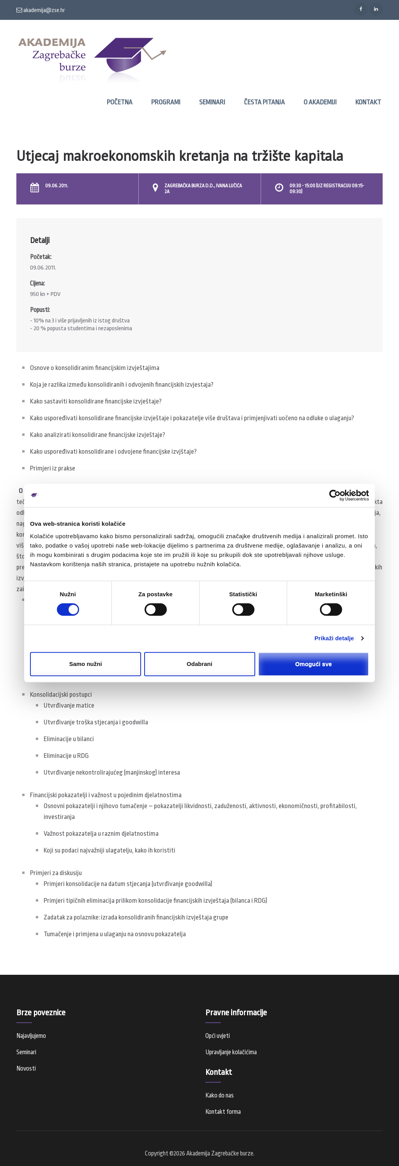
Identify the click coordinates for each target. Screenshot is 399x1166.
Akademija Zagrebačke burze (219, 1153)
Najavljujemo (31, 1035)
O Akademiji (320, 102)
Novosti (26, 1068)
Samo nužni (85, 663)
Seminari (212, 102)
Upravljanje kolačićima (231, 1052)
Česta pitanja (264, 102)
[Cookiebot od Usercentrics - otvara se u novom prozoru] (335, 495)
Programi (165, 102)
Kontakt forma (223, 1111)
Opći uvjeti (217, 1035)
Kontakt (368, 102)
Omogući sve (313, 663)
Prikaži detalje (334, 638)
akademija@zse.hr (40, 10)
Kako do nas (219, 1095)
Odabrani (199, 663)
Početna (119, 102)
